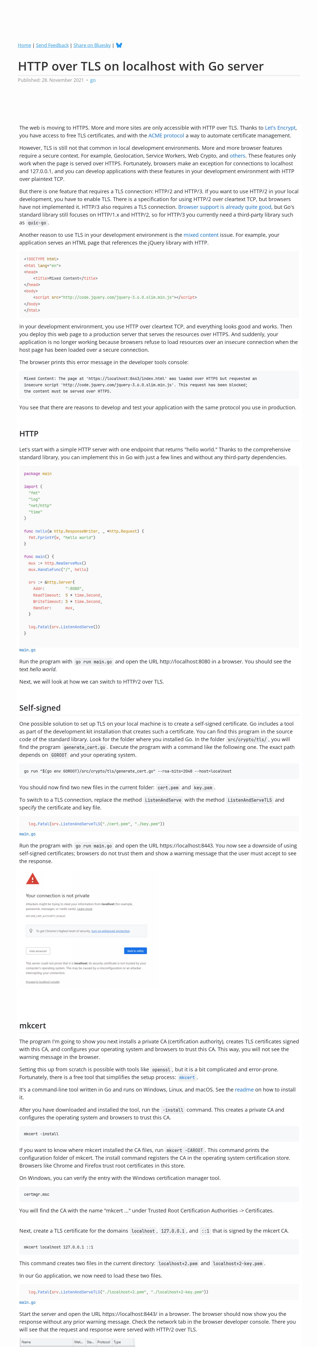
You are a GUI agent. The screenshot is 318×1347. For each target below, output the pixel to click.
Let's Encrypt (280, 127)
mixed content (201, 234)
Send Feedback (52, 45)
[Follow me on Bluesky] (120, 45)
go (93, 80)
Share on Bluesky (92, 45)
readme (244, 1089)
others (237, 155)
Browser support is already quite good (224, 206)
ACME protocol (166, 135)
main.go (27, 649)
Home (24, 45)
